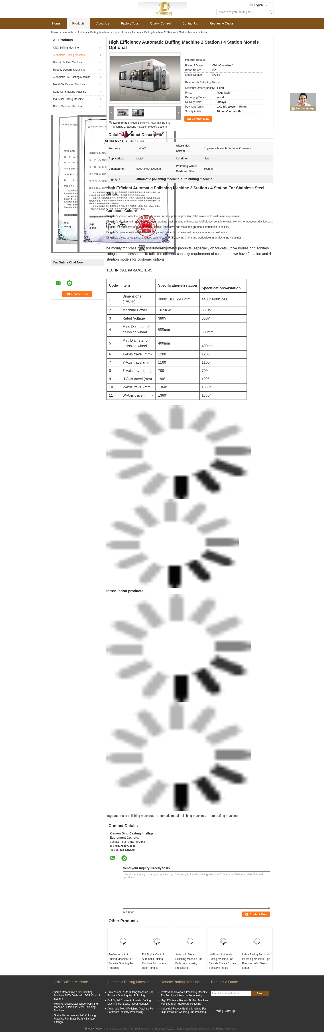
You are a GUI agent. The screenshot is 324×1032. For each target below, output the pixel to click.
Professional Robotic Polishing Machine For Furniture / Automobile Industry (184, 994)
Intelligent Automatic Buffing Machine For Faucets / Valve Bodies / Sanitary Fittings (223, 961)
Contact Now (200, 118)
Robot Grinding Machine (67, 106)
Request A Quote (221, 23)
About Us (102, 23)
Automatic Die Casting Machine (71, 77)
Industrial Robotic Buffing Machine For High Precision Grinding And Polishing (183, 1010)
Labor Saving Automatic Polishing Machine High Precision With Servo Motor (256, 961)
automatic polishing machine (133, 816)
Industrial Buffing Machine (68, 99)
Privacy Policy (93, 1028)
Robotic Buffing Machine (67, 62)
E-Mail (217, 1011)
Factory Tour (129, 23)
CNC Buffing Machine (66, 47)
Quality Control (160, 23)
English (260, 5)
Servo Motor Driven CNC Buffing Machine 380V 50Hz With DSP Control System (77, 995)
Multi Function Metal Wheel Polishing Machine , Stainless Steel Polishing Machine (76, 1007)
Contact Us (190, 23)
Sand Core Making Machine (69, 91)
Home (56, 23)
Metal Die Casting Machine (69, 84)
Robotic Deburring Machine (69, 69)
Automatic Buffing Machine (94, 32)
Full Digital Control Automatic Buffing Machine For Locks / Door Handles (154, 961)
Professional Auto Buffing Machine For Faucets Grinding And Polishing (121, 961)
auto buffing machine (223, 816)
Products (78, 23)
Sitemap (229, 1011)
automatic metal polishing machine (181, 816)
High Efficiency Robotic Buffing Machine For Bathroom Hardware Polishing (184, 1002)
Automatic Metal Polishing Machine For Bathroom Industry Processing (188, 961)
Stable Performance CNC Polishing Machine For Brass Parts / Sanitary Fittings (75, 1019)
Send (260, 993)
